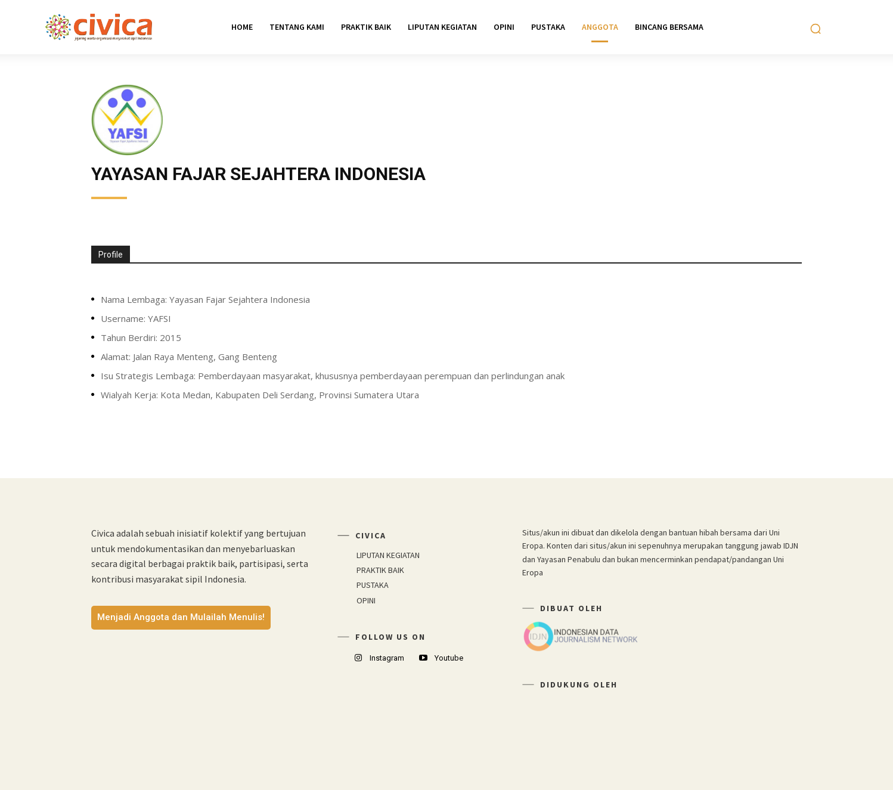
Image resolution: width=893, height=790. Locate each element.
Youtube (449, 657)
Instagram (387, 657)
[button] (815, 29)
